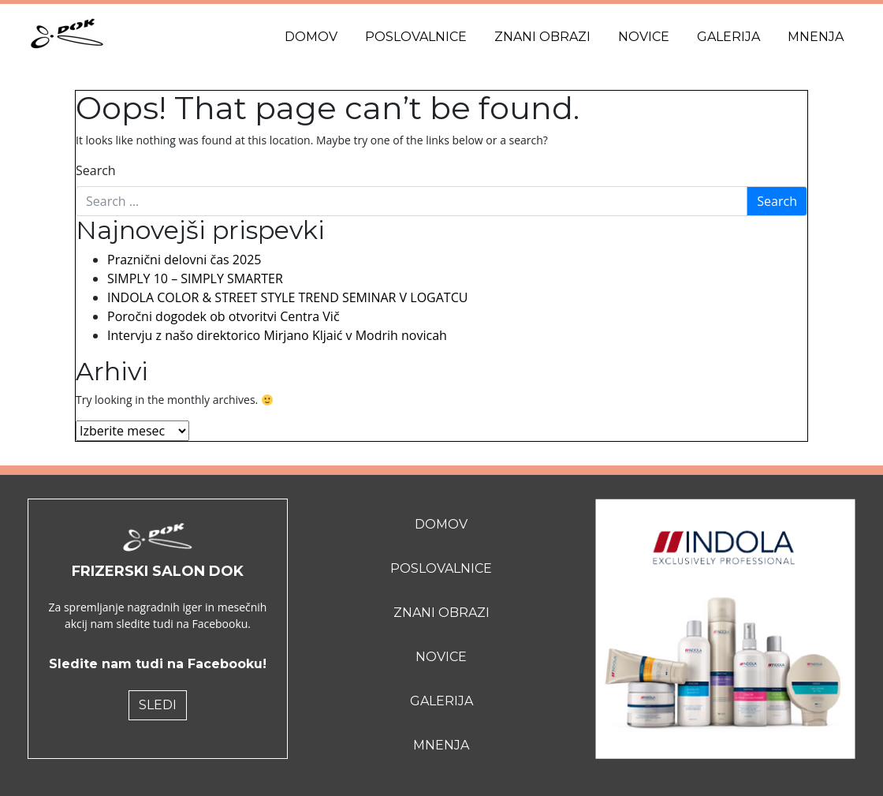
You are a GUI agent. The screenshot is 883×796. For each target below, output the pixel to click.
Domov (311, 36)
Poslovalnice (416, 36)
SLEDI (158, 704)
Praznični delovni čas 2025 (184, 259)
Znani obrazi (542, 36)
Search (96, 170)
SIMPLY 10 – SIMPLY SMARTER (195, 278)
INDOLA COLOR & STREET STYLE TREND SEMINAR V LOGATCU (287, 297)
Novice (643, 36)
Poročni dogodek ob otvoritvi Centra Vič (223, 316)
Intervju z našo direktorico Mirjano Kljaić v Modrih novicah (277, 335)
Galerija (728, 36)
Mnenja (816, 36)
